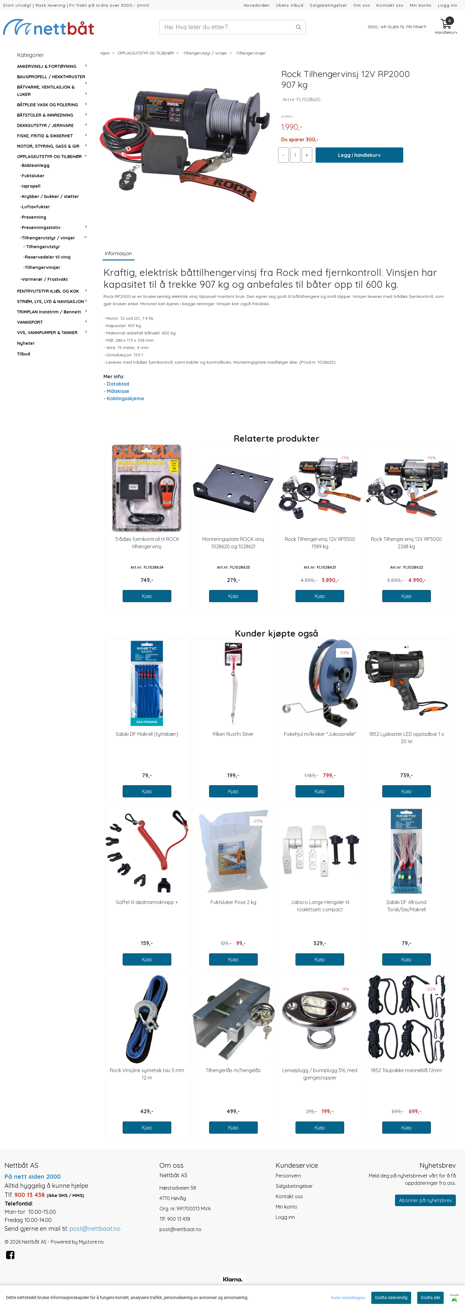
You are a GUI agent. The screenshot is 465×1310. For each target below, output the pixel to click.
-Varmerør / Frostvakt (44, 279)
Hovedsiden (257, 5)
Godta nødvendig (391, 1297)
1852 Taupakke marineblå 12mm (406, 1070)
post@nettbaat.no (180, 1229)
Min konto (421, 5)
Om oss (361, 5)
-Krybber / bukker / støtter (49, 196)
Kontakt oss (389, 5)
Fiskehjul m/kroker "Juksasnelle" (320, 734)
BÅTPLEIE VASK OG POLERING (47, 105)
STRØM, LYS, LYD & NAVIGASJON (50, 301)
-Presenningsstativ (40, 227)
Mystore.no (91, 1242)
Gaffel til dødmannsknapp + (147, 902)
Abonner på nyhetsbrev (425, 1200)
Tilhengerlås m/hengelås (233, 1070)
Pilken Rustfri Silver (233, 734)
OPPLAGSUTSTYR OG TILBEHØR (49, 156)
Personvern (288, 1176)
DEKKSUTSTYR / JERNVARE (45, 125)
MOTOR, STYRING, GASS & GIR (48, 146)
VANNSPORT (30, 322)
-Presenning (33, 217)
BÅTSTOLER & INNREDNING (45, 115)
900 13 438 (178, 1219)
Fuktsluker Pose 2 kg (233, 902)
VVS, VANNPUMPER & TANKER (47, 332)
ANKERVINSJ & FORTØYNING (46, 66)
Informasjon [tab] (118, 253)
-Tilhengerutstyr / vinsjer (47, 238)
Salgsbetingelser (328, 5)
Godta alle (430, 1297)
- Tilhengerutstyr (41, 246)
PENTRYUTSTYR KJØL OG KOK (48, 291)
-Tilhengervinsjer (41, 267)
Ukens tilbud (289, 5)
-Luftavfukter (35, 207)
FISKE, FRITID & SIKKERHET (45, 136)
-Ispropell (30, 186)
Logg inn (447, 5)
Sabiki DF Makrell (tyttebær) (147, 734)
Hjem (105, 53)
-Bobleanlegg (35, 165)
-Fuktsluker (32, 175)
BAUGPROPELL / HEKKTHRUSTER (51, 76)
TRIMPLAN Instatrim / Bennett (49, 312)
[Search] (232, 27)
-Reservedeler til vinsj (47, 257)
